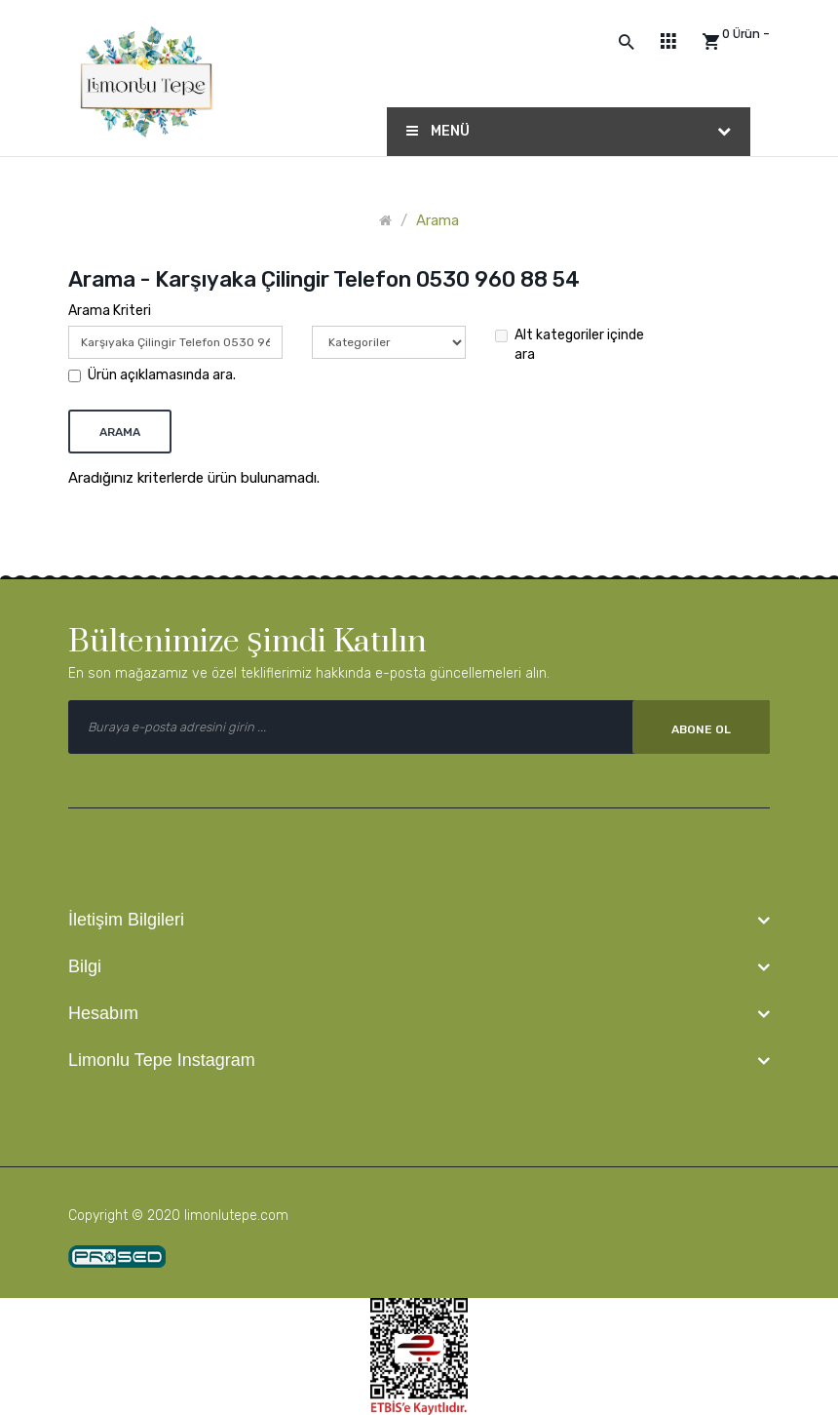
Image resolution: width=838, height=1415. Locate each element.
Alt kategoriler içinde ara (569, 345)
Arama (437, 220)
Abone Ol (701, 729)
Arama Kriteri (109, 310)
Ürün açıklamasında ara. (152, 375)
